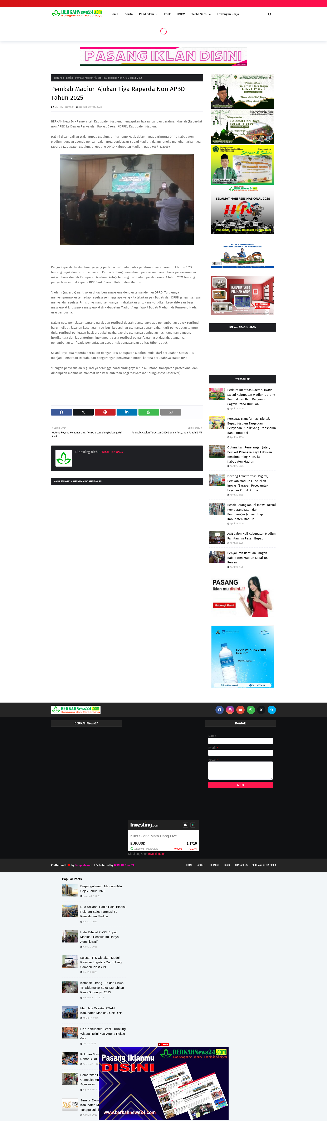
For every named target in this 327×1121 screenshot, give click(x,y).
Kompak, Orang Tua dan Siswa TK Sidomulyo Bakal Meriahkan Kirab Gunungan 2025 (102, 987)
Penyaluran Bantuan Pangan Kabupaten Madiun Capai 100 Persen (247, 557)
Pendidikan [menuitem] (146, 14)
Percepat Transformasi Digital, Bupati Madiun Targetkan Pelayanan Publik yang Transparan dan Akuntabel (251, 426)
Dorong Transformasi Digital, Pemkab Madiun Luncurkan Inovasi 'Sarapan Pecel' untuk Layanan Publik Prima (247, 483)
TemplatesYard (84, 865)
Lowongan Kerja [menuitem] (228, 14)
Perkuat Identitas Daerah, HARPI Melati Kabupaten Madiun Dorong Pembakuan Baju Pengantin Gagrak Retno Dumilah (251, 397)
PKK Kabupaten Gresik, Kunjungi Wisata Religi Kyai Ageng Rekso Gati (103, 1033)
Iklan (227, 865)
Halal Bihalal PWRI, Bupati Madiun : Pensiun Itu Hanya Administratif (99, 936)
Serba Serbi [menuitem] (199, 14)
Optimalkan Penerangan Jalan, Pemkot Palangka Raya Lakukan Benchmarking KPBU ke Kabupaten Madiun (249, 454)
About (201, 865)
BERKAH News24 (64, 106)
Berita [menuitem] (129, 14)
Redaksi (214, 865)
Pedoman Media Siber (264, 865)
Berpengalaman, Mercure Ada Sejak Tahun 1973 (101, 888)
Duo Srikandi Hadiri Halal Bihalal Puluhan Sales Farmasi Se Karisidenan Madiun (103, 911)
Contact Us (241, 865)
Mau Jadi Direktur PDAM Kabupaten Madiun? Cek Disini (101, 1010)
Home (189, 865)
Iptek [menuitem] (167, 14)
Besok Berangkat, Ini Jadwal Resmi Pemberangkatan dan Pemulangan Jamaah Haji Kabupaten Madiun (251, 512)
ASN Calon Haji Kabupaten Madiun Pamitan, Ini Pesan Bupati (251, 536)
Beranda (59, 77)
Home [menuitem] (114, 14)
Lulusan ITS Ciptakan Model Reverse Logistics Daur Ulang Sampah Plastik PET (101, 962)
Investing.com (157, 853)
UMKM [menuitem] (181, 14)
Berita (69, 77)
